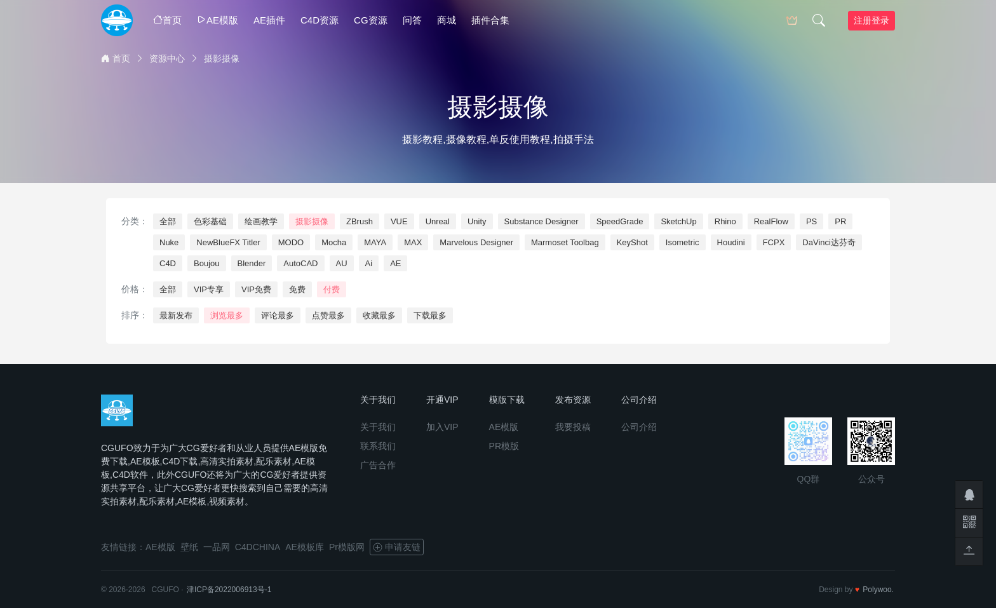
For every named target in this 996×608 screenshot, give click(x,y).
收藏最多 (379, 315)
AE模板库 (304, 547)
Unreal (438, 221)
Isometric (682, 242)
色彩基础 (210, 221)
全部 (167, 221)
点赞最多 (328, 315)
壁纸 (189, 547)
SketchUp (678, 221)
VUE (399, 221)
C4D (167, 263)
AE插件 (269, 20)
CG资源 (370, 20)
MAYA (375, 242)
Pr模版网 (347, 547)
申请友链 (397, 547)
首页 (167, 20)
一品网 (216, 547)
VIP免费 (256, 289)
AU (341, 263)
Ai (369, 263)
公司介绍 (639, 427)
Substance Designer (541, 221)
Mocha (333, 242)
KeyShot (632, 242)
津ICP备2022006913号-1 (229, 589)
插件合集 (490, 20)
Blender (252, 263)
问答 (412, 20)
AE (395, 263)
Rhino (725, 221)
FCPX (774, 242)
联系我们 (378, 446)
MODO (291, 242)
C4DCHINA (258, 547)
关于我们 (378, 427)
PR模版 (504, 446)
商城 (446, 20)
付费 (331, 289)
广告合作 (378, 465)
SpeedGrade (619, 221)
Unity (477, 221)
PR (840, 221)
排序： (134, 315)
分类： (134, 221)
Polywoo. (878, 589)
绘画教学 (261, 221)
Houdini (731, 242)
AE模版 (217, 20)
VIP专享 (209, 289)
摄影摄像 (311, 221)
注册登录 (871, 20)
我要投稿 (573, 427)
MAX (413, 242)
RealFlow (771, 221)
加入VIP (442, 427)
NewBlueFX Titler (228, 242)
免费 (297, 289)
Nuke (168, 242)
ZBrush (359, 221)
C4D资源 (319, 20)
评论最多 (277, 315)
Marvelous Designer (476, 242)
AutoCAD (300, 263)
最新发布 (175, 315)
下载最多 (430, 315)
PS (811, 221)
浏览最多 (226, 315)
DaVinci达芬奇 (829, 242)
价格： (134, 289)
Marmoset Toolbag (565, 242)
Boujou (206, 263)
